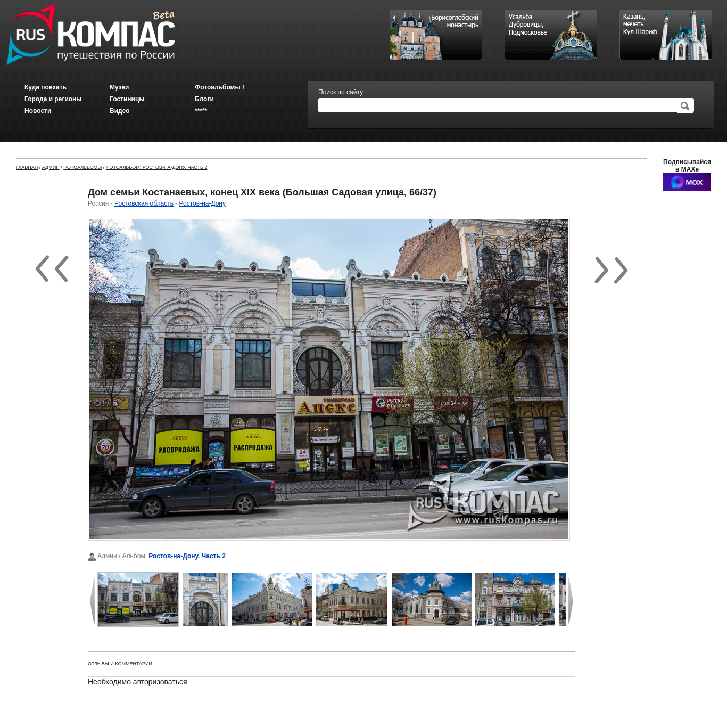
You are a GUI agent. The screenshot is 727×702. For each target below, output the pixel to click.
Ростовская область (144, 203)
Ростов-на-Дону (202, 203)
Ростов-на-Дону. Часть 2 (187, 556)
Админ (51, 167)
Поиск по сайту (340, 92)
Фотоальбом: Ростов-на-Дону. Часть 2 (157, 167)
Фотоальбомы (82, 167)
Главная (27, 167)
